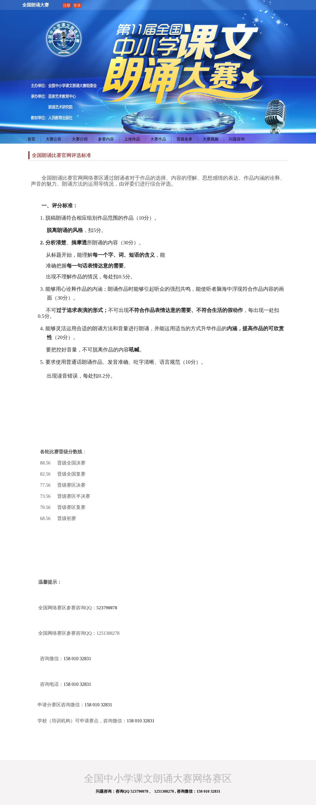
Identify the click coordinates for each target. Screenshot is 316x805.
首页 (31, 139)
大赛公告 (53, 139)
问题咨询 (237, 139)
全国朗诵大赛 (35, 4)
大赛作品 (158, 139)
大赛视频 (210, 139)
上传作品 (132, 139)
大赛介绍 (80, 139)
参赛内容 (106, 139)
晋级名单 (184, 139)
